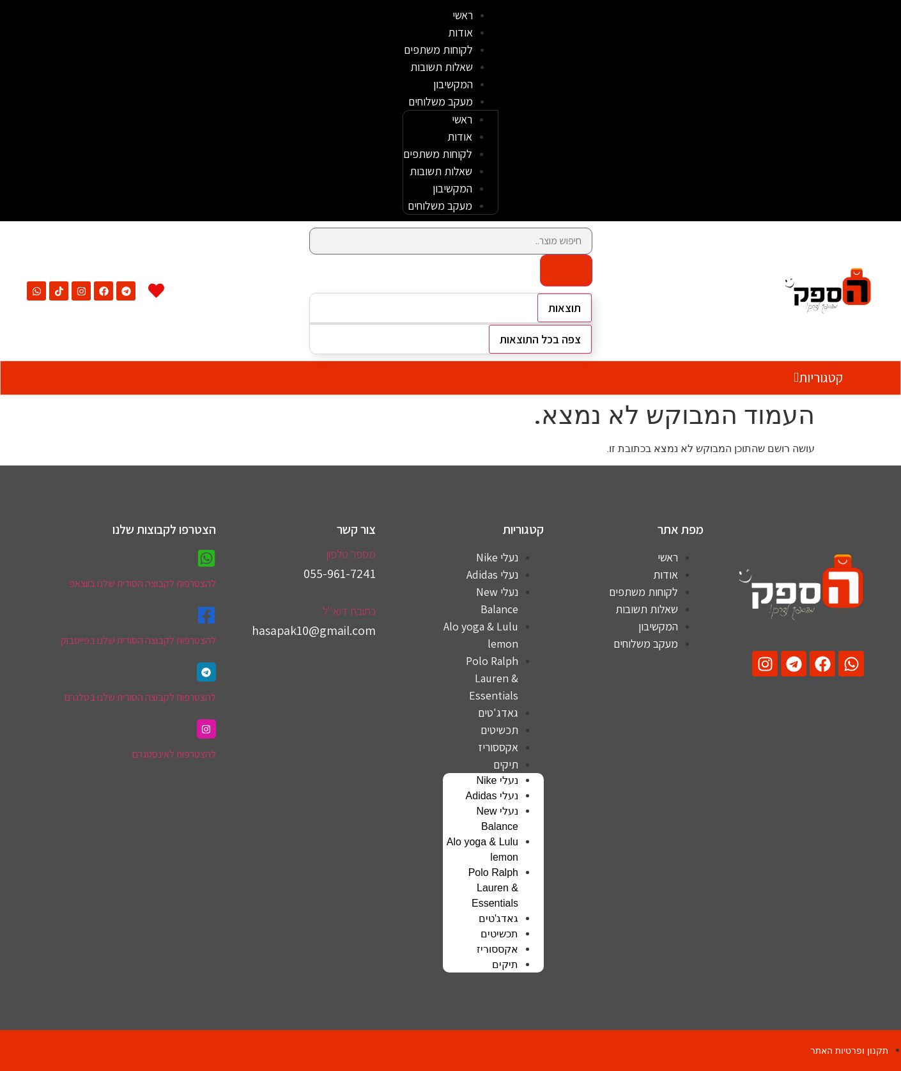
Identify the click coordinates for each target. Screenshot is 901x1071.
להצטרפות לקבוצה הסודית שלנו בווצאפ (142, 583)
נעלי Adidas (492, 574)
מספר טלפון (351, 554)
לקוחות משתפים (438, 49)
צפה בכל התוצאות (540, 339)
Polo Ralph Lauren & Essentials (492, 678)
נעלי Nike (497, 557)
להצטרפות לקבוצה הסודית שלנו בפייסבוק (138, 640)
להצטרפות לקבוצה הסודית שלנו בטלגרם (140, 697)
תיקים (505, 764)
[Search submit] (566, 270)
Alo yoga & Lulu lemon (480, 635)
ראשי (462, 15)
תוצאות (564, 308)
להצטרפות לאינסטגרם (174, 754)
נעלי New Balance (497, 600)
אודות (460, 32)
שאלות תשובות (441, 66)
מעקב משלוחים (440, 101)
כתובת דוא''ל (349, 611)
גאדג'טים (498, 712)
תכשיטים (499, 730)
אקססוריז (498, 747)
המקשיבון (453, 84)
